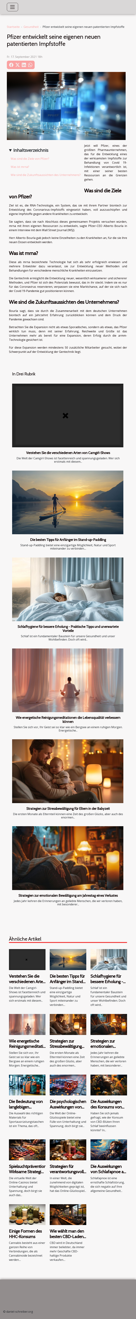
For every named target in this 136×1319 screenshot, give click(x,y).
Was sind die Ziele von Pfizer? (30, 159)
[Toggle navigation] (12, 7)
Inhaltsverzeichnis (30, 150)
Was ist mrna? (20, 167)
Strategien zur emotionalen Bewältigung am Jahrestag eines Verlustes (68, 895)
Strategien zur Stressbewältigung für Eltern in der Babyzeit (68, 808)
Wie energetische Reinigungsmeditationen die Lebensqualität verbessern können (68, 719)
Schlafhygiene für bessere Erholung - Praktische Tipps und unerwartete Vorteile (68, 629)
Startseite (13, 27)
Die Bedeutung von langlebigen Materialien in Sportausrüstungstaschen (31, 1109)
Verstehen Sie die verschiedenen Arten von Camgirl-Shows (68, 453)
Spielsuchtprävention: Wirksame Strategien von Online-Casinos (28, 1172)
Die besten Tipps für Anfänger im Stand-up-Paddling (68, 540)
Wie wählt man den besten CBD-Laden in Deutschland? (67, 1236)
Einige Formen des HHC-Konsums (25, 1234)
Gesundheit (31, 27)
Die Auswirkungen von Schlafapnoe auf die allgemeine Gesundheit (108, 1174)
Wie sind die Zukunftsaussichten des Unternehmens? (46, 175)
